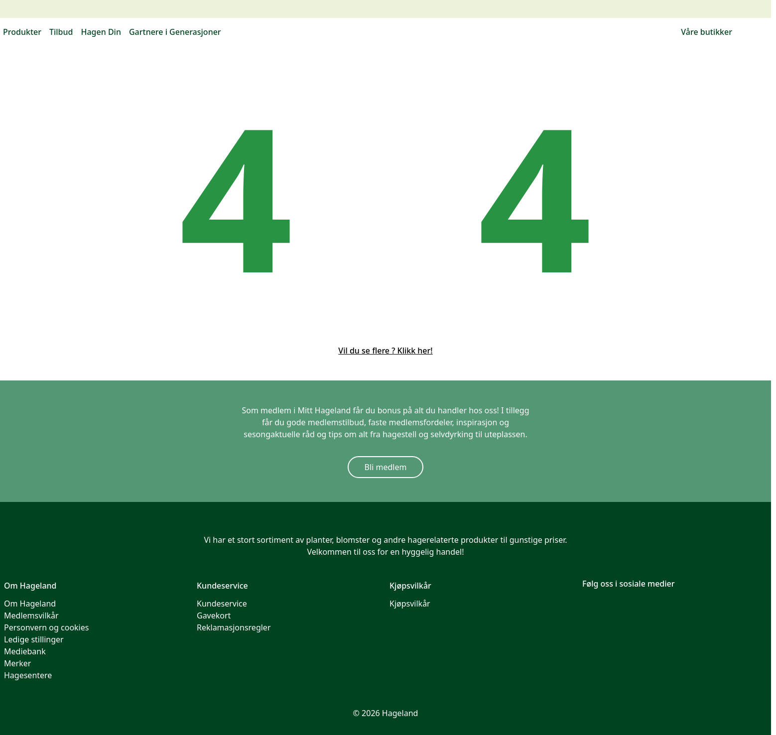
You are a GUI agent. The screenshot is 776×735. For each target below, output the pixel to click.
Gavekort (214, 615)
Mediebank (25, 651)
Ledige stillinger (34, 639)
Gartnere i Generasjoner (175, 31)
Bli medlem (386, 467)
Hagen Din (101, 31)
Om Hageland (30, 603)
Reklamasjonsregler (234, 627)
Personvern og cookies (46, 627)
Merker (17, 663)
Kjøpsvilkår (409, 603)
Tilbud (61, 31)
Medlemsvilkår (31, 615)
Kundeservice (222, 603)
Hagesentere (28, 675)
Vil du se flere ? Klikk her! (385, 350)
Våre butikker (706, 31)
